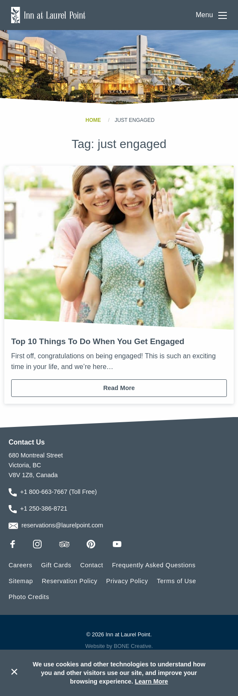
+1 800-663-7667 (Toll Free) (58, 491)
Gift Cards (56, 565)
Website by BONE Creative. (119, 646)
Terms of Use (176, 581)
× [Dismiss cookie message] (14, 671)
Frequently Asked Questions (154, 565)
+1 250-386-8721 (43, 508)
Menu (211, 15)
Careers (20, 565)
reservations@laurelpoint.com (62, 525)
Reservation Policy (69, 581)
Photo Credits (29, 596)
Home (93, 120)
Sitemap (21, 581)
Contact (91, 565)
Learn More (151, 681)
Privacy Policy (127, 581)
